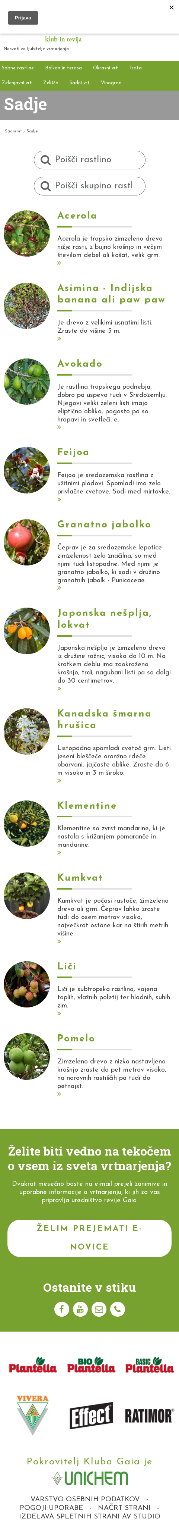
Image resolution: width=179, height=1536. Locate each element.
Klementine (87, 806)
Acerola (77, 216)
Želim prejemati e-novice (89, 1238)
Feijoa (73, 453)
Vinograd (111, 83)
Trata (135, 68)
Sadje (32, 131)
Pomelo (76, 1039)
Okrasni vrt (105, 68)
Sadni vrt (80, 83)
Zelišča (50, 83)
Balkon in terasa (63, 68)
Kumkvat (80, 878)
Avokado (80, 364)
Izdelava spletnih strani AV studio (89, 1516)
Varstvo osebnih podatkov (85, 1499)
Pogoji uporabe (51, 1508)
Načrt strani (124, 1508)
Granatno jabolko (104, 525)
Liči (67, 967)
